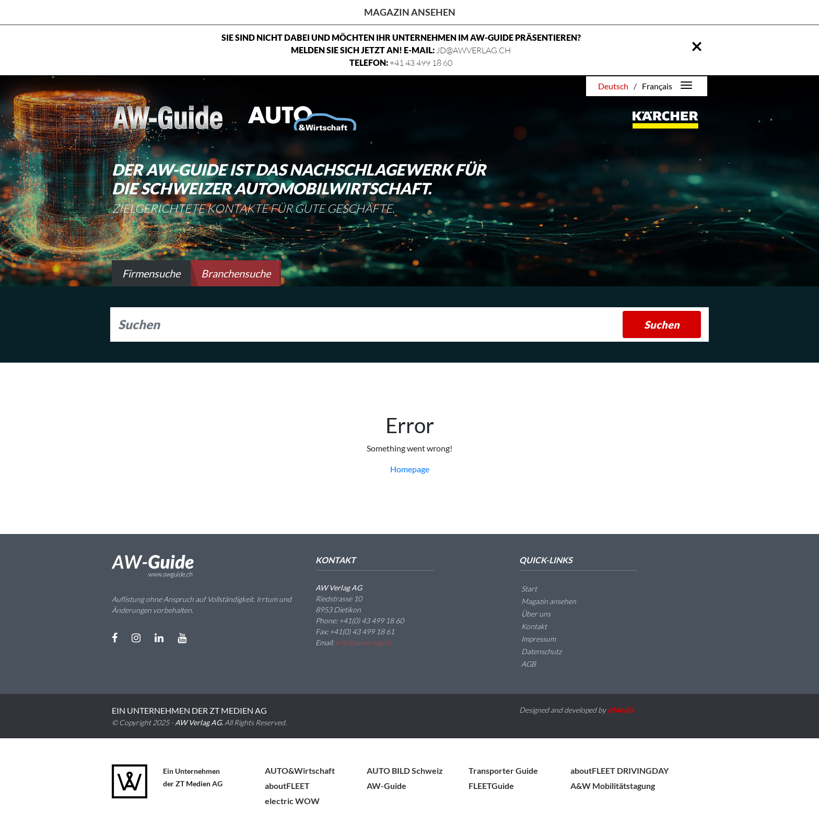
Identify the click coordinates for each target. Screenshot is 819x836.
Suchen (662, 324)
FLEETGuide (491, 786)
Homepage (409, 469)
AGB (522, 663)
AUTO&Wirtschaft (300, 770)
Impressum (532, 638)
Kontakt (528, 626)
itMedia (620, 709)
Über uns (530, 613)
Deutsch (613, 86)
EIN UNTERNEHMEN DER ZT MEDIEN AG (189, 710)
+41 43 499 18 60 (421, 62)
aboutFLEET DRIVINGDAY (619, 770)
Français (657, 86)
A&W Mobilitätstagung (612, 786)
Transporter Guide (503, 770)
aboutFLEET (287, 786)
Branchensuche (236, 273)
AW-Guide (386, 786)
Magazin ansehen (409, 12)
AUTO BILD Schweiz (405, 770)
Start (523, 588)
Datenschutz (535, 651)
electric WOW (292, 801)
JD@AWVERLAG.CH (473, 50)
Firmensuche (151, 273)
